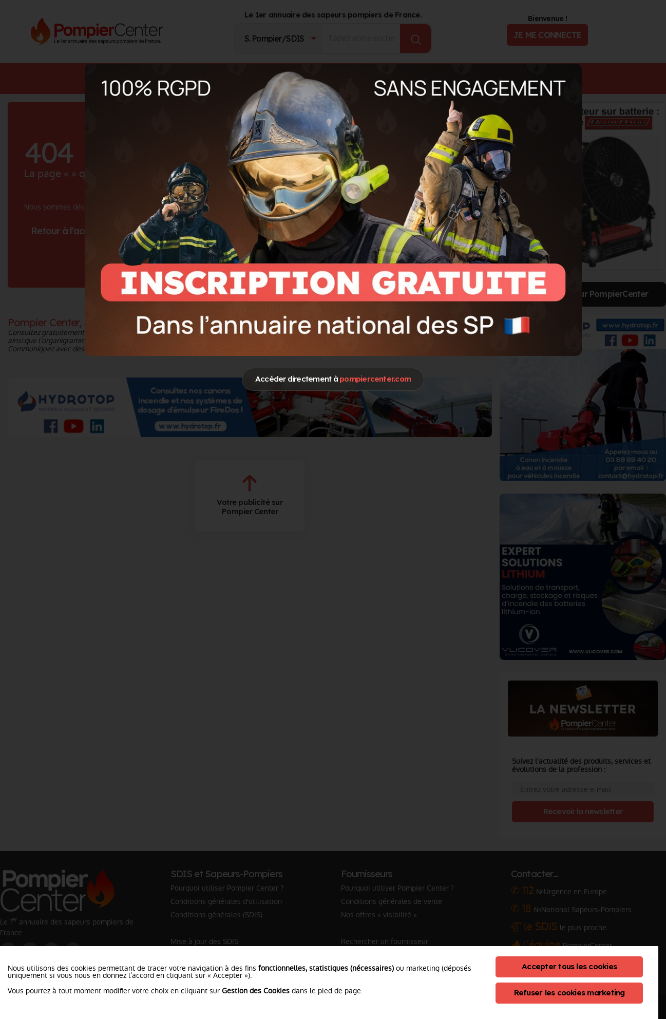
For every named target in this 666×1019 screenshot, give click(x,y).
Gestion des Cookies (256, 990)
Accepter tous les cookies (569, 966)
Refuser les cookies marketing (569, 992)
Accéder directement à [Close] (333, 379)
